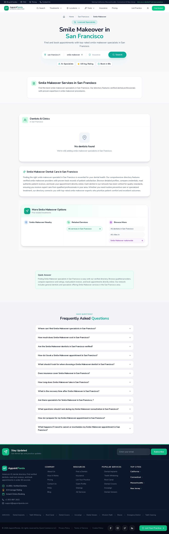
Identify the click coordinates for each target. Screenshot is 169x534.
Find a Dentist (80, 471)
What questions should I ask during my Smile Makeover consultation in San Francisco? (84, 409)
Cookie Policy (97, 528)
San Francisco (83, 16)
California (135, 471)
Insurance (103, 8)
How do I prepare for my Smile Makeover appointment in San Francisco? (84, 418)
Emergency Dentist (135, 515)
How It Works (52, 475)
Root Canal (107, 480)
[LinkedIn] (132, 528)
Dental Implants (109, 471)
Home (71, 16)
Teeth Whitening (110, 475)
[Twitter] (125, 528)
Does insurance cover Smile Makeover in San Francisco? (84, 373)
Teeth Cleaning (150, 515)
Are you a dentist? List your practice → (151, 2)
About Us (50, 471)
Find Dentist (158, 8)
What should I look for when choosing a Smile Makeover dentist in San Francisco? (84, 364)
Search (41, 8)
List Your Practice (81, 480)
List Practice (137, 8)
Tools (90, 8)
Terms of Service (81, 528)
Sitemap (78, 488)
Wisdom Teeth (108, 515)
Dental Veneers (109, 492)
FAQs (48, 488)
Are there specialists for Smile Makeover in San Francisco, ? (84, 400)
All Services (79, 492)
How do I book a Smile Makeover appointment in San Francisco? (84, 355)
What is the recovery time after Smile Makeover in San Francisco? (84, 391)
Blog (48, 492)
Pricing (114, 8)
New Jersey (136, 488)
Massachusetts (137, 483)
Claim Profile (79, 484)
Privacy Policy (64, 528)
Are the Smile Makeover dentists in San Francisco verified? (84, 346)
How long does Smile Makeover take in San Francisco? (84, 382)
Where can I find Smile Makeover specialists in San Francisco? (84, 328)
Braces (121, 515)
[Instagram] (118, 528)
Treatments (56, 8)
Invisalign (107, 488)
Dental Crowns (109, 484)
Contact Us (51, 484)
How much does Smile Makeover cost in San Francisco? (84, 337)
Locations (73, 8)
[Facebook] (110, 528)
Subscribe (159, 451)
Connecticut (136, 477)
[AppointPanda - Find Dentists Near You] (14, 8)
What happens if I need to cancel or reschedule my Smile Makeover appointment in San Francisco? (84, 428)
